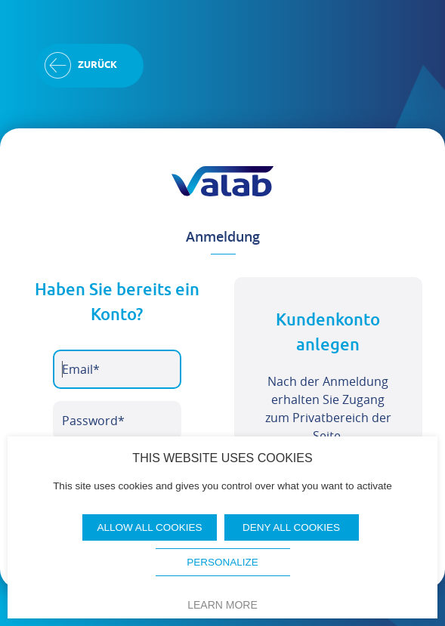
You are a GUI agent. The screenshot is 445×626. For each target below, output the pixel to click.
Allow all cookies (149, 527)
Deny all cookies (291, 527)
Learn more (222, 605)
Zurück (97, 65)
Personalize (222, 562)
